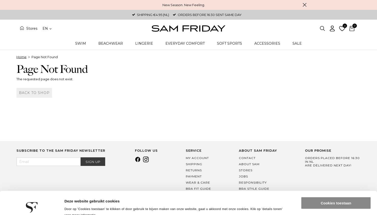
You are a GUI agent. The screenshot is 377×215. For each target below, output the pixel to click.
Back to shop (34, 93)
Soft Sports (229, 43)
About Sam (249, 164)
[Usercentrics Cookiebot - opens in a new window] (31, 205)
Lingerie (144, 43)
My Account (197, 158)
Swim (80, 43)
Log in (332, 28)
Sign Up (93, 162)
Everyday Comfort (185, 43)
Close (304, 4)
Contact (247, 158)
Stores (31, 28)
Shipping (194, 164)
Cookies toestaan (336, 180)
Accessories (267, 43)
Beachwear (110, 43)
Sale (297, 43)
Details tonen (76, 205)
